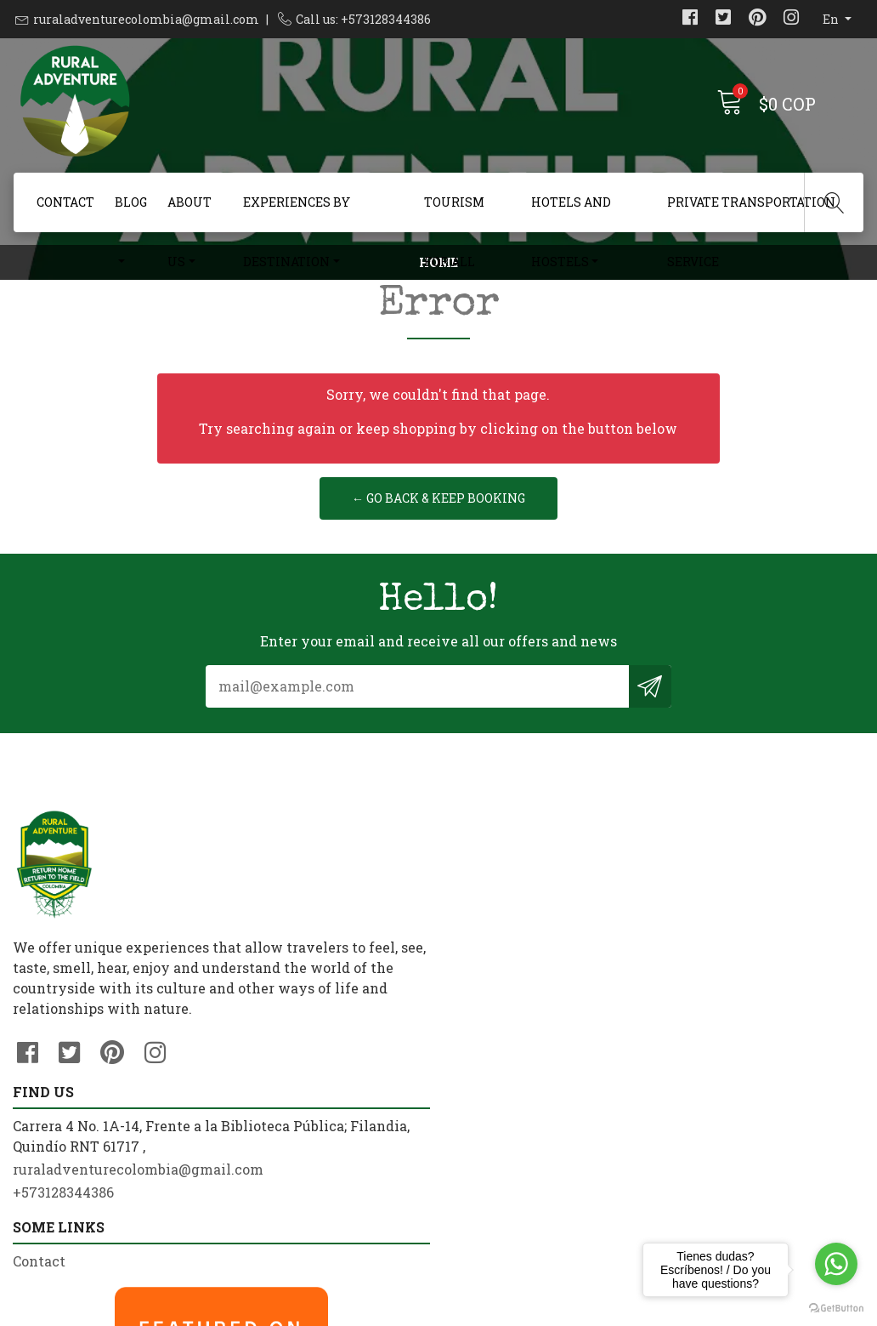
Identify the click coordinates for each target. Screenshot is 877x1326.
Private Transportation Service (751, 213)
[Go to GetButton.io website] (836, 1308)
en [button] (832, 19)
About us (189, 213)
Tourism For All (454, 213)
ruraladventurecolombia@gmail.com (146, 19)
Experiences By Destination (296, 213)
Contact (65, 202)
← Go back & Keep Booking (438, 596)
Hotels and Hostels (571, 213)
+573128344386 (282, 1106)
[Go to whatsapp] (836, 1264)
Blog (131, 202)
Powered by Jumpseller (572, 1308)
